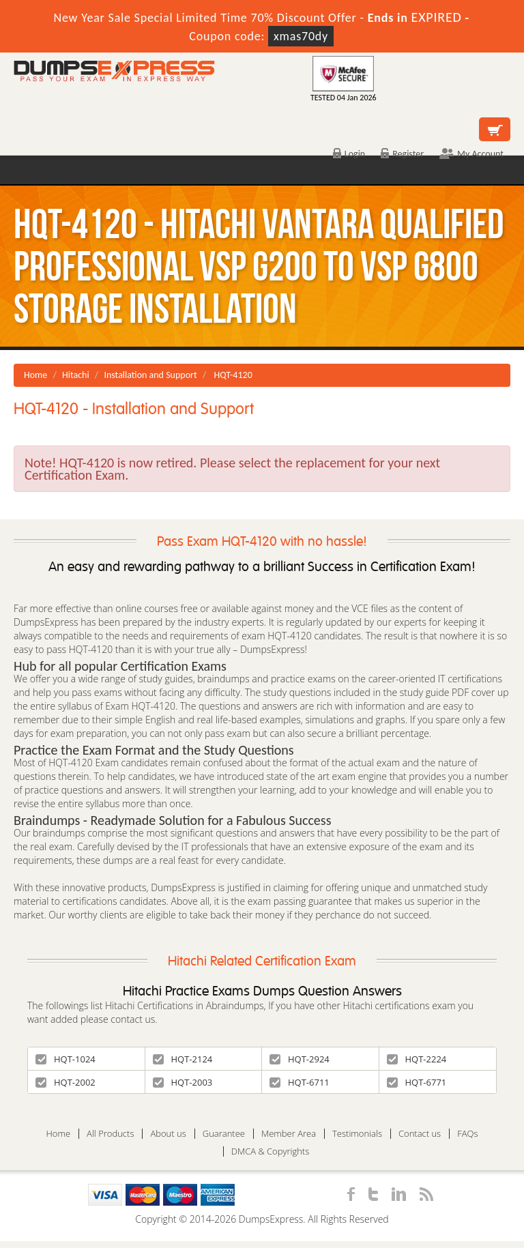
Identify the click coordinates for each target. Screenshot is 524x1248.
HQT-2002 (65, 1082)
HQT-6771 (417, 1082)
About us (168, 1134)
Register (402, 154)
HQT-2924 (300, 1059)
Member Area (288, 1134)
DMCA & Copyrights (270, 1151)
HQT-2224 (417, 1059)
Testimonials (357, 1134)
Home (35, 375)
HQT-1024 (65, 1059)
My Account (471, 154)
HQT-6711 (300, 1082)
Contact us (419, 1134)
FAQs (467, 1134)
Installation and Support (150, 375)
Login (349, 154)
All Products (110, 1134)
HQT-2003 (183, 1082)
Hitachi (75, 375)
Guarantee (224, 1134)
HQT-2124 (183, 1059)
